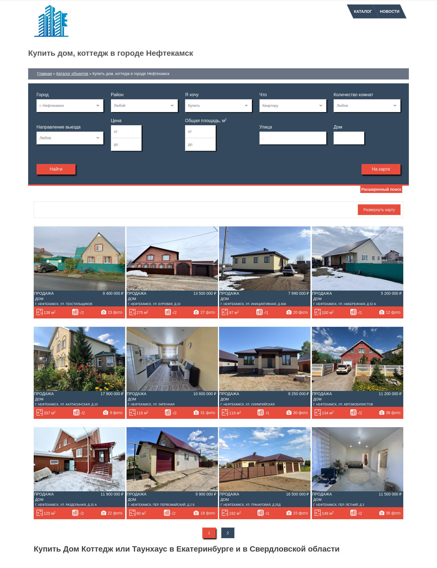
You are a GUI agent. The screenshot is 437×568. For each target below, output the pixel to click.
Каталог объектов (72, 73)
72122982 (70, 105)
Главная (44, 73)
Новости (389, 11)
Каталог (363, 11)
